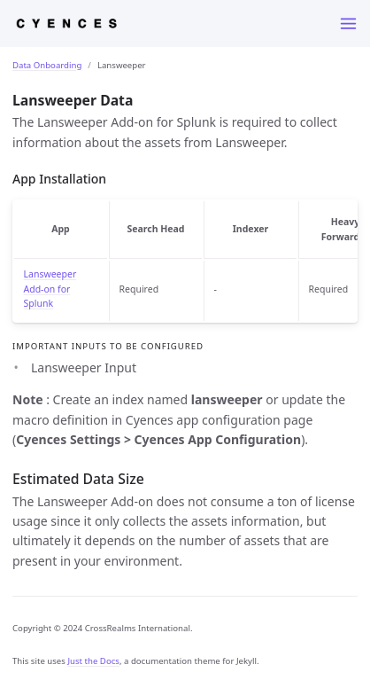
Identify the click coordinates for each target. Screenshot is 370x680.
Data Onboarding (46, 65)
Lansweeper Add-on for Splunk (50, 289)
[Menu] (348, 23)
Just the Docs (93, 661)
